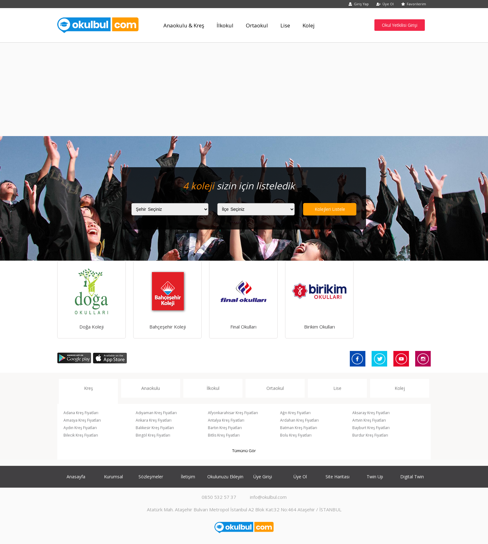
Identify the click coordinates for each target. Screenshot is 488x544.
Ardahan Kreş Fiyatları (299, 420)
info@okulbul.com (268, 497)
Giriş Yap (359, 4)
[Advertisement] (244, 89)
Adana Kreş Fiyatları (80, 412)
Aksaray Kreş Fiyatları (371, 412)
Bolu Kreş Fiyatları (296, 435)
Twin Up (375, 477)
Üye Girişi (262, 477)
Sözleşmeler (150, 477)
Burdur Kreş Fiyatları (370, 435)
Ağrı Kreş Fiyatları (295, 412)
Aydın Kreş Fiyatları (80, 427)
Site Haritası (338, 477)
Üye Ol (385, 4)
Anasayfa (76, 477)
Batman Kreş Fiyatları (298, 427)
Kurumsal (113, 477)
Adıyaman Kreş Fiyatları (156, 412)
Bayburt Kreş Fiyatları (371, 427)
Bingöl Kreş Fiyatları (153, 435)
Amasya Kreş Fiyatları (82, 420)
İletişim (188, 477)
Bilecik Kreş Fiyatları (80, 435)
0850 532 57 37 (219, 497)
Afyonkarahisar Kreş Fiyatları (233, 412)
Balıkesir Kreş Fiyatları (155, 427)
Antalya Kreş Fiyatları (226, 420)
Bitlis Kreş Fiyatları (224, 435)
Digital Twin (412, 477)
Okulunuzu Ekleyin (225, 477)
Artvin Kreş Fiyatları (369, 420)
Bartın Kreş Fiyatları (225, 427)
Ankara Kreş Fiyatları (153, 420)
